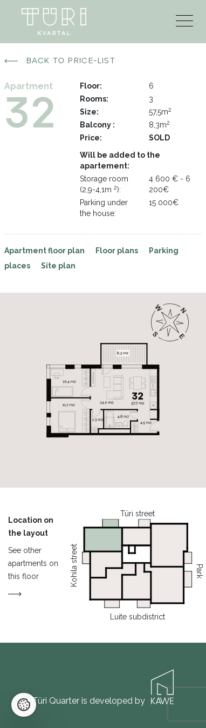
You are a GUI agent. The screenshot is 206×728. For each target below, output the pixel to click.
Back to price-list (59, 61)
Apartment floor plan (44, 250)
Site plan (58, 265)
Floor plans (116, 250)
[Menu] (184, 23)
